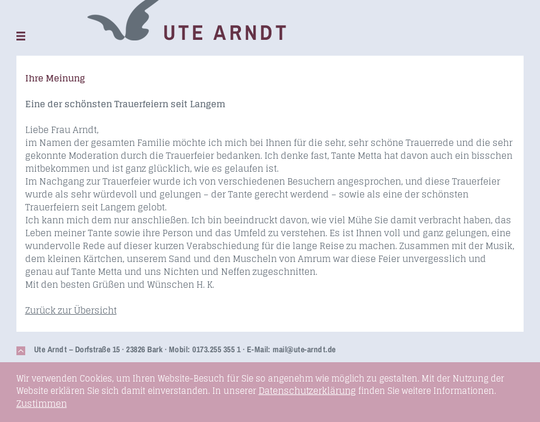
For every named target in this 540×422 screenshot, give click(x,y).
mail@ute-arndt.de (304, 349)
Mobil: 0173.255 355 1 (204, 349)
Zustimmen (41, 403)
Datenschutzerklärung (307, 391)
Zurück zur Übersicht (71, 310)
